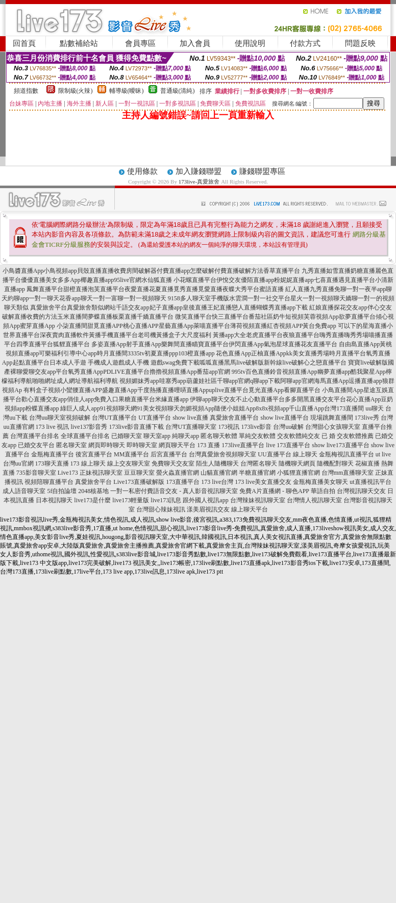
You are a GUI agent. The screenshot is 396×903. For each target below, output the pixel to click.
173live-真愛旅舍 (199, 181)
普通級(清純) (177, 90)
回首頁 (24, 43)
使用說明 (250, 43)
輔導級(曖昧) (126, 90)
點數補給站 (79, 43)
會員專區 (140, 43)
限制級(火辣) (75, 90)
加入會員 (195, 43)
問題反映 (360, 43)
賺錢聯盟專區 (262, 171)
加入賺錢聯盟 (198, 171)
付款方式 (305, 43)
